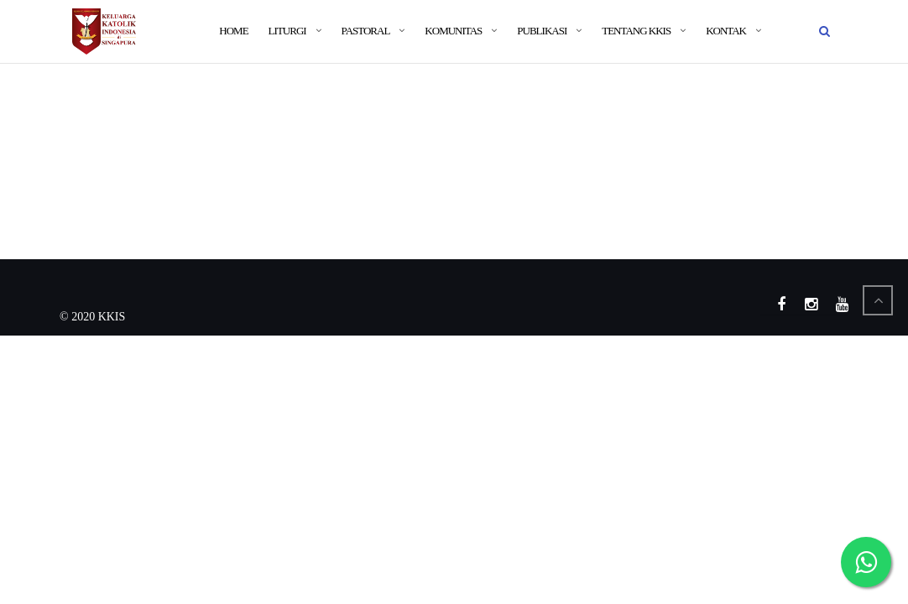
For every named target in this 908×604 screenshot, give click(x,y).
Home (233, 30)
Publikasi (541, 30)
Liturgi (287, 30)
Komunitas (453, 30)
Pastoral (366, 30)
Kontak (726, 30)
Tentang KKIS (636, 30)
